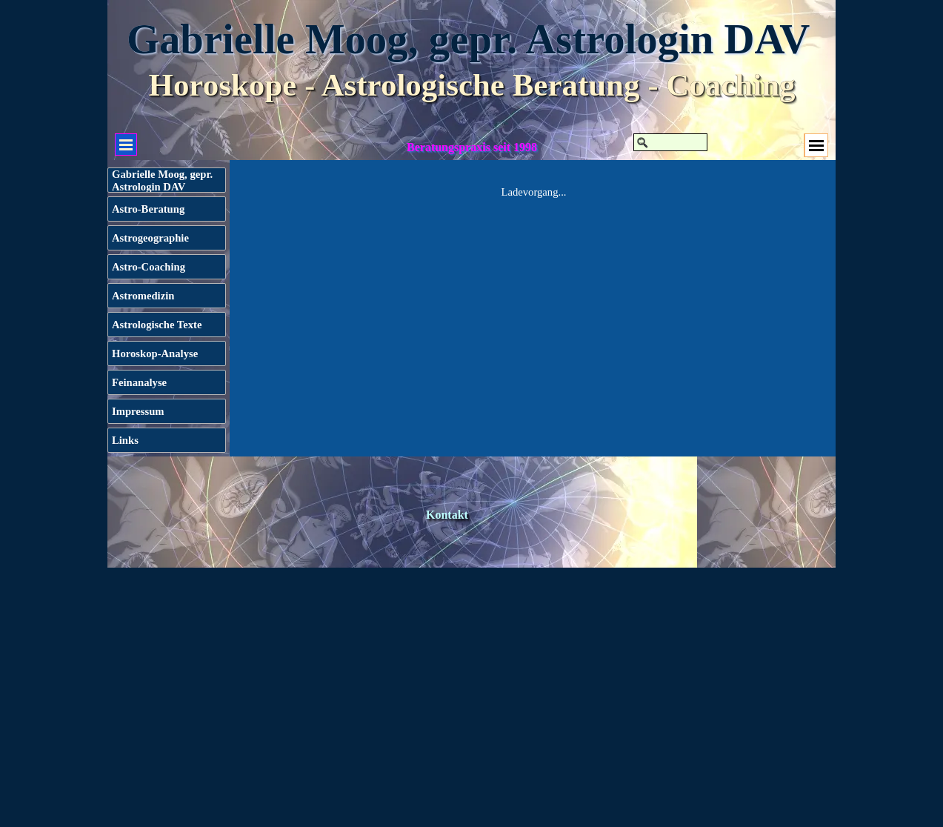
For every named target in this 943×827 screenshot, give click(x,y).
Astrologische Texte (156, 325)
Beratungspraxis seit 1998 (472, 147)
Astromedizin (143, 296)
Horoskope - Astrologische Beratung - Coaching (471, 84)
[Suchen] (670, 142)
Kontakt (447, 514)
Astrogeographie (150, 238)
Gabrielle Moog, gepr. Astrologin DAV (468, 39)
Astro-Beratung (148, 209)
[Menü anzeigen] (816, 145)
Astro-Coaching (148, 267)
